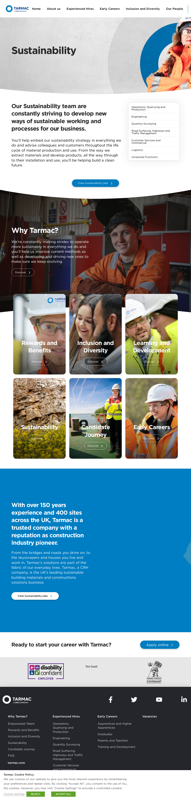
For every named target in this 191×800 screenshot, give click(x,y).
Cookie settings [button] (14, 794)
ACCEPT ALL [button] (63, 794)
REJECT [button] (35, 794)
